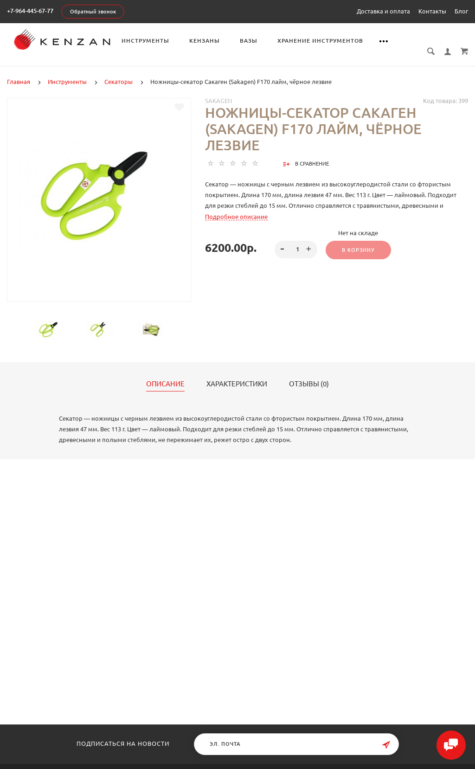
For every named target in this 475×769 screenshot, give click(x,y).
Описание (165, 374)
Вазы (269, 41)
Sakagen (218, 90)
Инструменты (166, 41)
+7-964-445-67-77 (30, 10)
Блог (461, 11)
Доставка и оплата (383, 11)
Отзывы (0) (309, 374)
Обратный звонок (93, 11)
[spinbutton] (295, 239)
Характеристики (236, 374)
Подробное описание (236, 206)
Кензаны (225, 41)
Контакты (432, 11)
